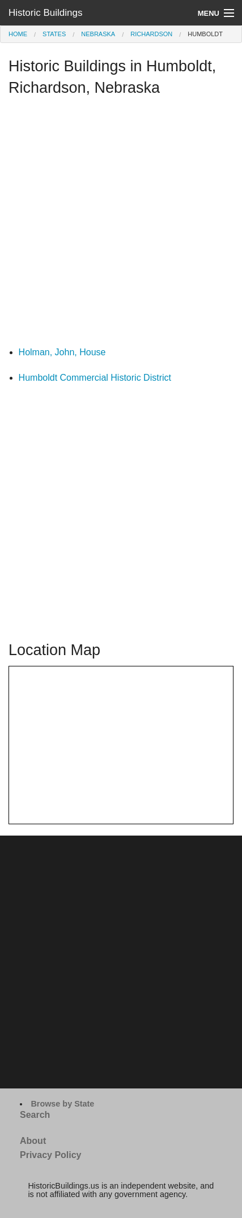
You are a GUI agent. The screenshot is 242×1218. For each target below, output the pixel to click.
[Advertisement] (121, 224)
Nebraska (98, 34)
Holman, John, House (62, 352)
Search (35, 1115)
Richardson (151, 34)
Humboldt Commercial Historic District (95, 377)
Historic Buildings (45, 12)
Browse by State (62, 1103)
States (54, 34)
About (33, 1141)
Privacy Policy (51, 1155)
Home (18, 34)
